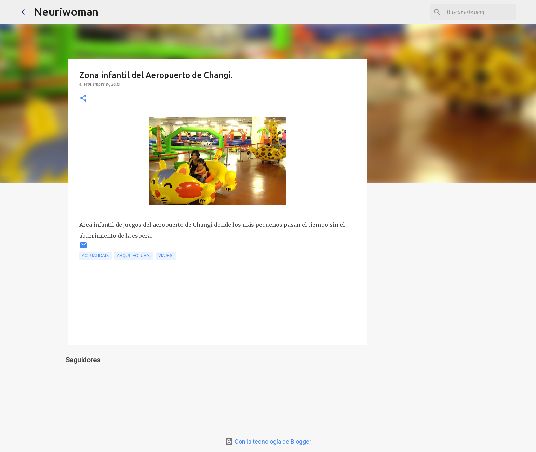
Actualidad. (95, 255)
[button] (83, 98)
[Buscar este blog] (480, 12)
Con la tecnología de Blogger (268, 441)
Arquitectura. (133, 255)
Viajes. (166, 255)
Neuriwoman (66, 11)
